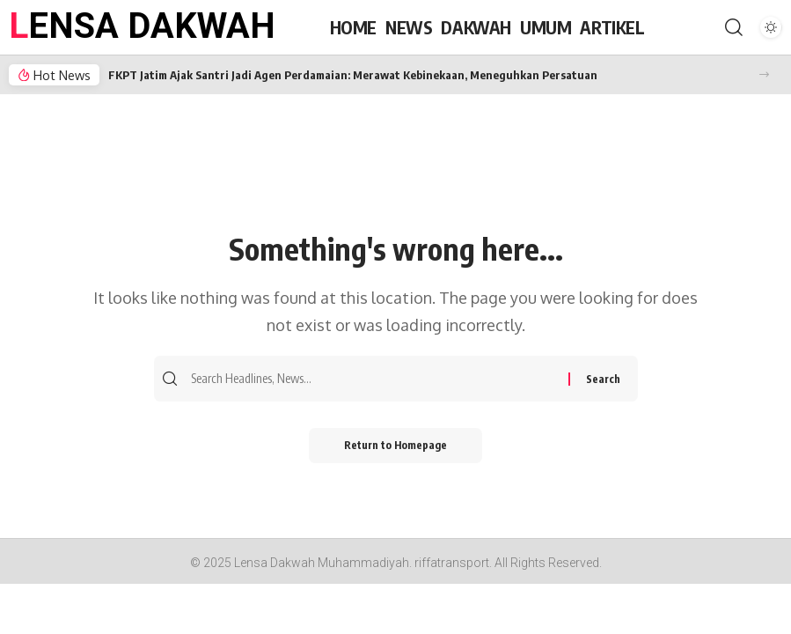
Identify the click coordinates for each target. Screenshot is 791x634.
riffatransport (451, 563)
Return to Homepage (395, 445)
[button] (764, 74)
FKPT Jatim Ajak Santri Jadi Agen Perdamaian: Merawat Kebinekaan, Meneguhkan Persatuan (352, 75)
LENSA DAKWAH (142, 26)
